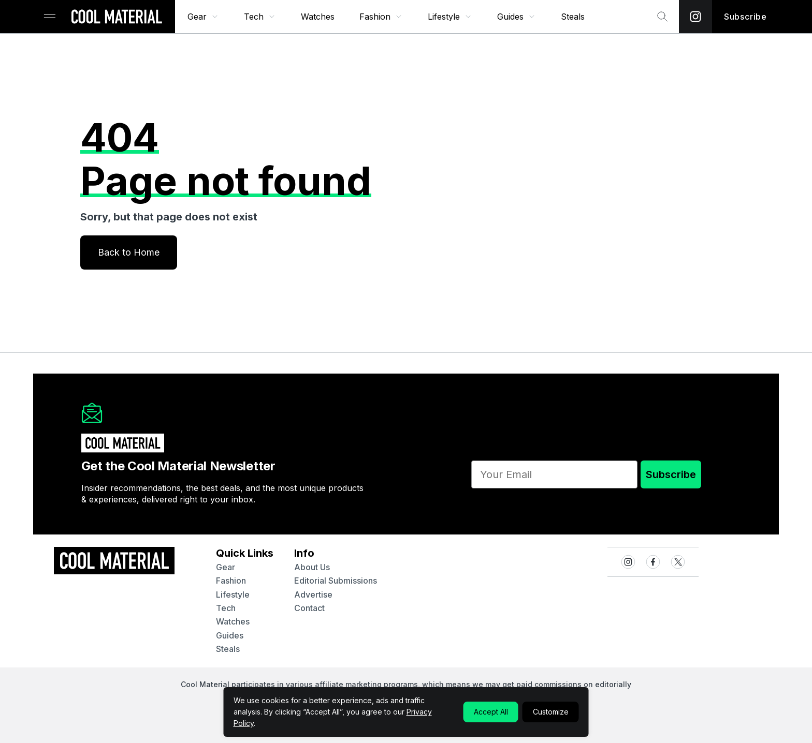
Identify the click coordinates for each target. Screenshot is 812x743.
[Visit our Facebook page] (653, 562)
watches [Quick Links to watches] (233, 621)
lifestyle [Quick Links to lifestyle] (233, 594)
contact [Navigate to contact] (309, 608)
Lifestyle (450, 16)
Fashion (381, 16)
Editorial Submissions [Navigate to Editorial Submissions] (335, 580)
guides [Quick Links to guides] (229, 635)
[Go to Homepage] (116, 17)
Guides (516, 16)
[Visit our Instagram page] (695, 16)
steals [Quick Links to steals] (228, 649)
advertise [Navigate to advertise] (313, 594)
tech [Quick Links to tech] (226, 608)
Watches (318, 16)
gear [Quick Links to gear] (225, 567)
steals (573, 16)
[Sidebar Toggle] (49, 17)
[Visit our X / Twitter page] (678, 562)
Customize (551, 711)
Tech (260, 16)
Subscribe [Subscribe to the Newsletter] (745, 16)
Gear (203, 16)
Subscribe (671, 474)
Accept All (491, 711)
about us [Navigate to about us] (312, 567)
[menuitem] (203, 16)
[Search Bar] (662, 16)
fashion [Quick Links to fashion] (231, 580)
